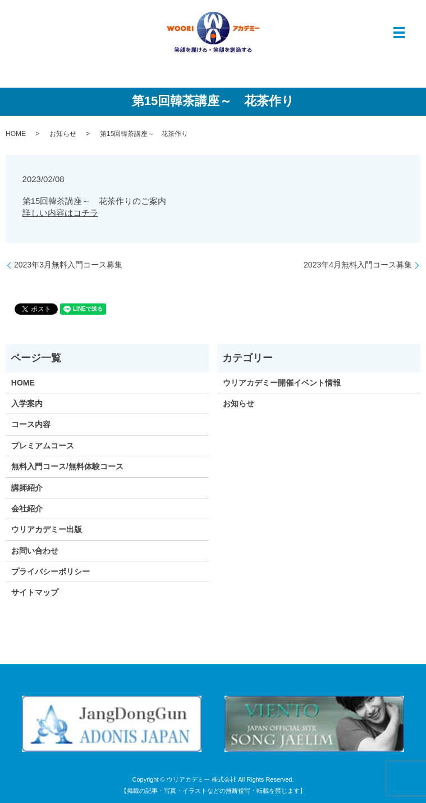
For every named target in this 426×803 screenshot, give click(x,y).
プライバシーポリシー (50, 571)
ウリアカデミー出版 (46, 529)
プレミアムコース (42, 445)
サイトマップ (34, 592)
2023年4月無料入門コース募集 (358, 264)
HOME (16, 134)
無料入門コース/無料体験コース (67, 466)
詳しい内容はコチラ (60, 212)
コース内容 (31, 424)
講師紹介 (27, 487)
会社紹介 (27, 508)
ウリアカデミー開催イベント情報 (282, 382)
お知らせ (62, 134)
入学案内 (27, 403)
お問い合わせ (34, 550)
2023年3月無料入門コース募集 (68, 264)
